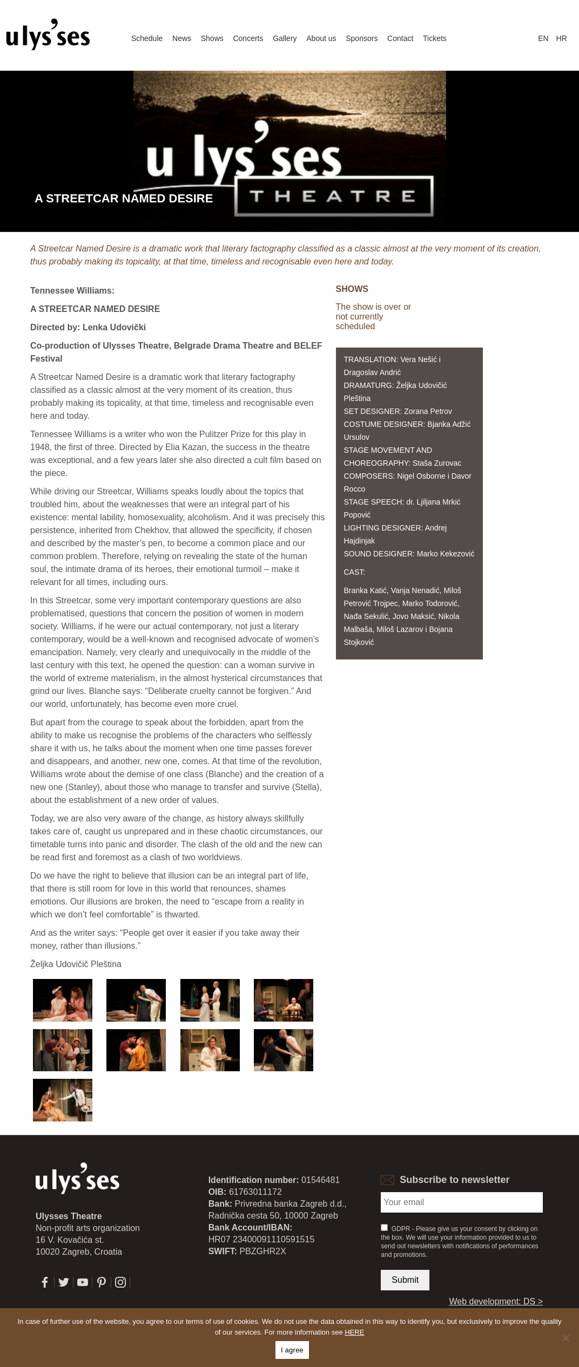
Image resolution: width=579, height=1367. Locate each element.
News (181, 38)
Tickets (435, 38)
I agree (292, 1350)
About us (321, 38)
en (543, 38)
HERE (354, 1332)
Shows (212, 38)
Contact (400, 38)
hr (561, 38)
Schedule (147, 38)
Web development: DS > (496, 1301)
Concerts (248, 38)
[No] (565, 1337)
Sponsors (362, 38)
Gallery (285, 38)
